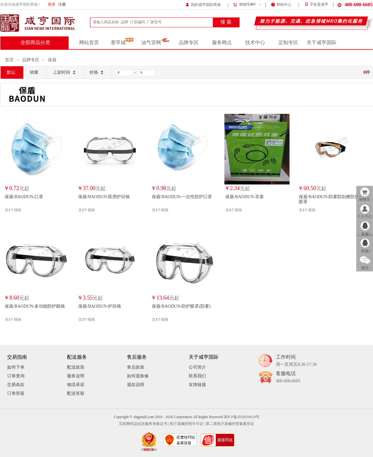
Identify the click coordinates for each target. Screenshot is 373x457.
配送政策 (75, 367)
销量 (34, 72)
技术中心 (255, 42)
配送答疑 (75, 393)
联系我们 (197, 376)
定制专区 (288, 42)
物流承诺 (75, 384)
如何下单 (16, 367)
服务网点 (222, 42)
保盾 (52, 60)
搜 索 (225, 22)
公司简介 (197, 367)
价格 (97, 72)
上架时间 (65, 72)
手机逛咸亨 (316, 4)
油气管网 (155, 42)
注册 (62, 4)
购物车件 (244, 4)
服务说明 (75, 376)
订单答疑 (16, 393)
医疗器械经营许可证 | (187, 424)
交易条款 (16, 384)
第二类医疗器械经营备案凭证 (230, 424)
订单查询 (16, 376)
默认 (11, 72)
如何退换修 (138, 376)
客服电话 (288, 377)
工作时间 (296, 361)
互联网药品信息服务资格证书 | (144, 424)
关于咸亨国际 (321, 42)
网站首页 (89, 42)
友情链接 (197, 384)
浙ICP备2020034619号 (241, 417)
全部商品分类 (35, 42)
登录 (51, 4)
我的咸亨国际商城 (203, 4)
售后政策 (135, 367)
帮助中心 (281, 4)
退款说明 (135, 384)
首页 (9, 60)
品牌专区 (189, 42)
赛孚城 (122, 42)
